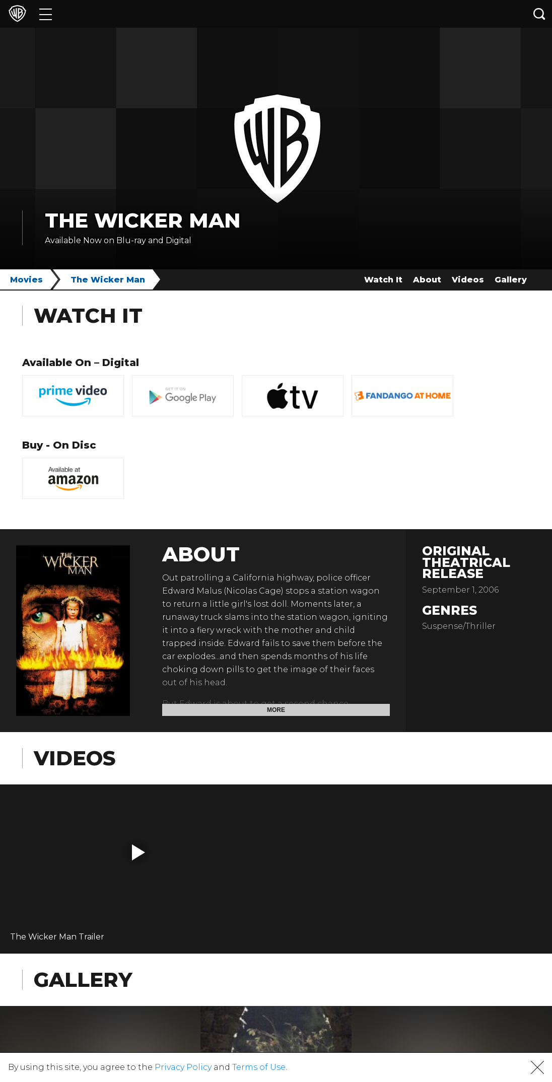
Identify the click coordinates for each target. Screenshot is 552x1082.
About (427, 279)
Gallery (511, 279)
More (276, 709)
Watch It (383, 279)
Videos (468, 279)
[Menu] (45, 14)
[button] (138, 852)
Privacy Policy (183, 1067)
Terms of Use (259, 1067)
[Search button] (539, 14)
